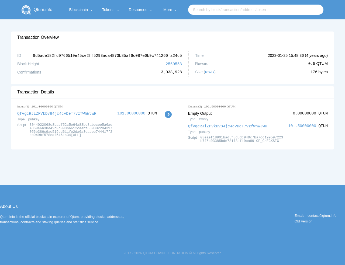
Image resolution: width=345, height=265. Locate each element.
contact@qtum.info (322, 215)
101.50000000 (302, 125)
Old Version (303, 220)
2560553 (174, 63)
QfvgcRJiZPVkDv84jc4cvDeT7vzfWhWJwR (56, 112)
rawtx (209, 71)
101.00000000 (132, 112)
